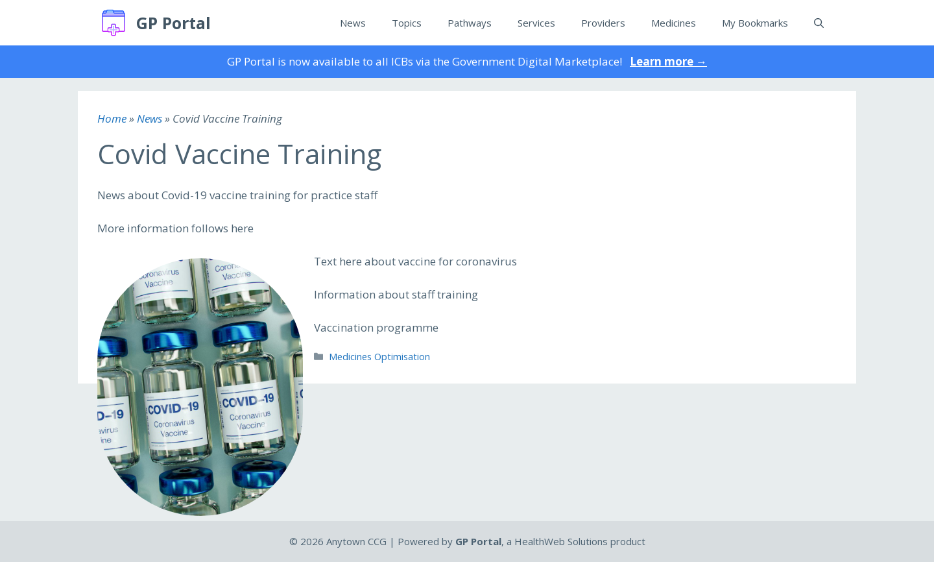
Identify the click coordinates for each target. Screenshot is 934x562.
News (353, 22)
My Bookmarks (755, 22)
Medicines (673, 22)
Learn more (668, 61)
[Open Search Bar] (819, 22)
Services (536, 22)
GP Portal (173, 23)
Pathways (470, 22)
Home (111, 118)
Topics (407, 22)
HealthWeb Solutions (561, 541)
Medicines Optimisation (379, 356)
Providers (603, 22)
